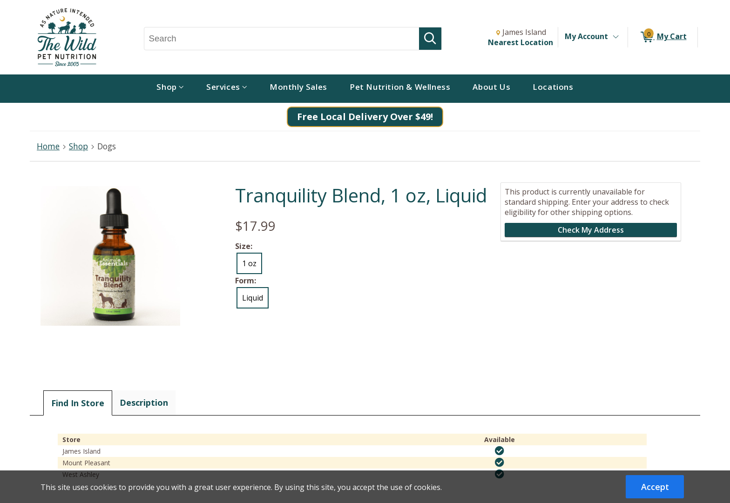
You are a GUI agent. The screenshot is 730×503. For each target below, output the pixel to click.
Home (48, 146)
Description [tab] (144, 402)
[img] (499, 451)
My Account (586, 36)
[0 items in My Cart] (663, 37)
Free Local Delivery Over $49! (365, 116)
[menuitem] (170, 88)
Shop (78, 146)
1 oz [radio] (249, 263)
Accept (655, 486)
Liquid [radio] (252, 298)
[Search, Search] (281, 38)
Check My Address (591, 230)
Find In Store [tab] (77, 403)
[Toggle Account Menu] (615, 37)
